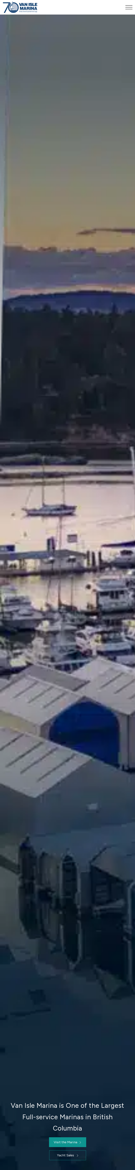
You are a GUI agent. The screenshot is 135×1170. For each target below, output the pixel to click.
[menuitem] (127, 7)
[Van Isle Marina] (54, 7)
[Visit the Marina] (67, 1142)
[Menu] (127, 7)
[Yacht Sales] (67, 1155)
